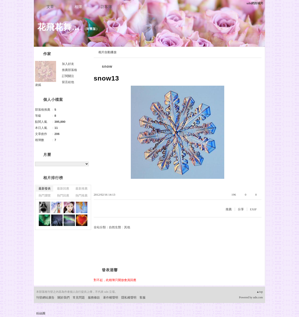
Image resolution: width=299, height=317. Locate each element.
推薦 (229, 209)
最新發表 (45, 188)
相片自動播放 (107, 52)
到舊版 (91, 29)
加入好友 (68, 64)
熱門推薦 (81, 195)
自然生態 (115, 227)
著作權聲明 (110, 297)
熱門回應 (63, 195)
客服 (142, 297)
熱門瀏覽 (45, 195)
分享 (241, 209)
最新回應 (63, 188)
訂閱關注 (68, 76)
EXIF (253, 209)
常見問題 (79, 297)
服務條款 (94, 297)
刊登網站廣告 (45, 297)
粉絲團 (40, 313)
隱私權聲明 (128, 297)
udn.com (258, 297)
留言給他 (68, 82)
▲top (259, 291)
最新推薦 (81, 188)
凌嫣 (38, 85)
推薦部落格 (69, 70)
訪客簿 (106, 7)
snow (107, 66)
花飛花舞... (58, 27)
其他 (127, 227)
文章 (50, 7)
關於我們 (63, 297)
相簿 (78, 7)
